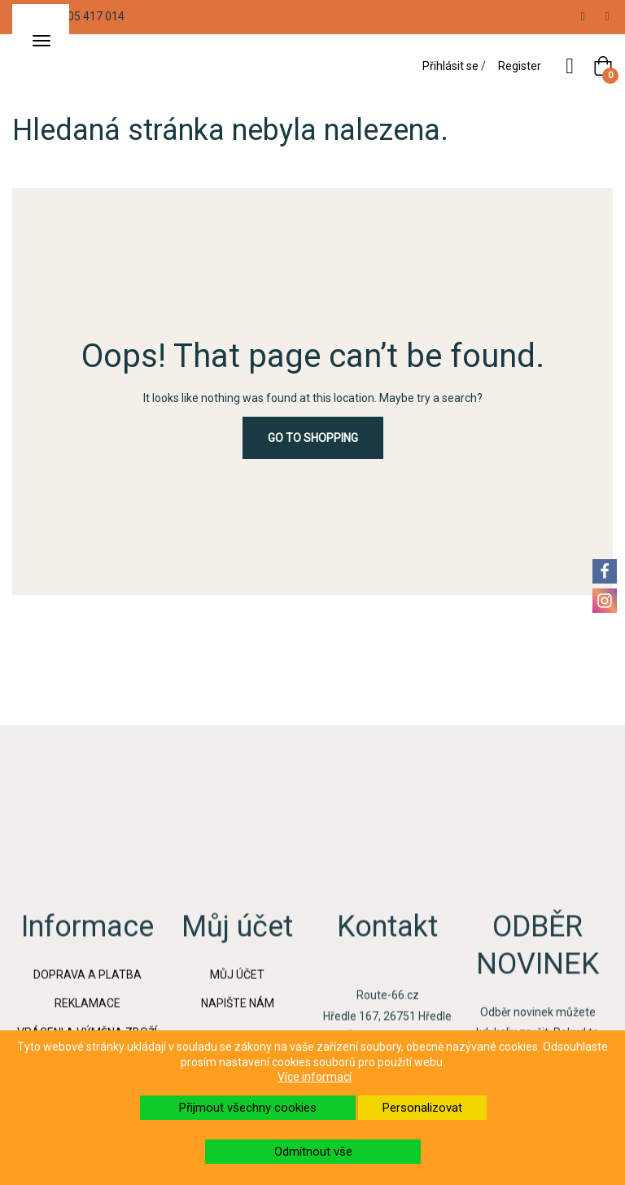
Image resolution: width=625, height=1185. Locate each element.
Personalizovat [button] (422, 1107)
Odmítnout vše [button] (313, 1151)
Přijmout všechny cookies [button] (248, 1107)
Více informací (315, 1076)
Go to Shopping (313, 437)
